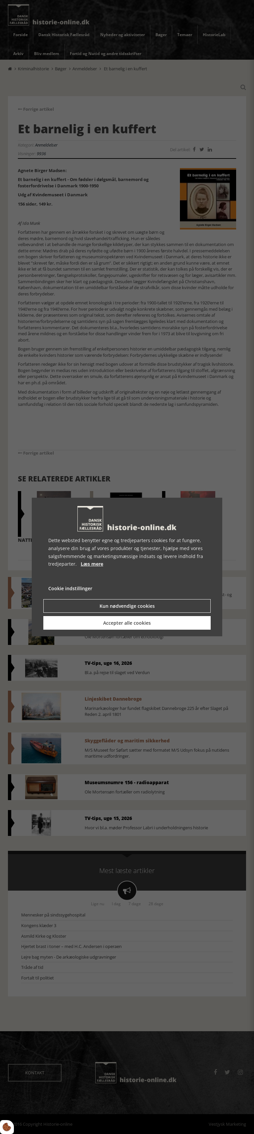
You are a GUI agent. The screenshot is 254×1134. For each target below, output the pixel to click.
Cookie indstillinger (70, 588)
